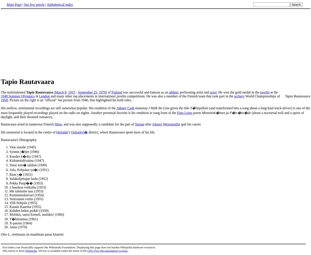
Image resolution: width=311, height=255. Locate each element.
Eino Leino (185, 113)
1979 (102, 92)
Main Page (14, 4)
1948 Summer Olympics (18, 96)
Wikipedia (31, 250)
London (44, 96)
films (58, 124)
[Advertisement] (37, 43)
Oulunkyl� (79, 132)
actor (213, 92)
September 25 (87, 92)
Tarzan (139, 124)
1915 (71, 92)
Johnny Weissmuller (166, 124)
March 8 (61, 92)
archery (239, 96)
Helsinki (62, 132)
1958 (4, 100)
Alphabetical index (60, 4)
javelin (265, 92)
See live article (34, 4)
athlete (173, 92)
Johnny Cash (125, 108)
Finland (116, 92)
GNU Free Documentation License (107, 250)
